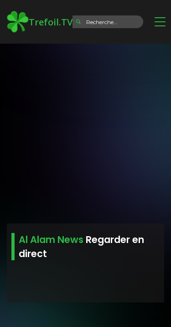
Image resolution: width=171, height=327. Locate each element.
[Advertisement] (85, 130)
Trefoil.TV (40, 22)
